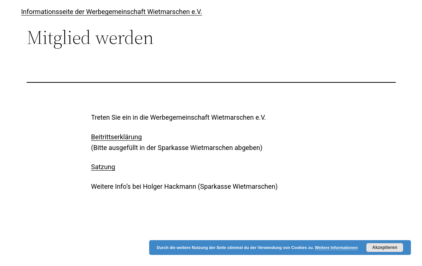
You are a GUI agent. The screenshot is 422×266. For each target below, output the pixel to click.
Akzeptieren (384, 247)
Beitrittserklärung (116, 137)
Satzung (103, 167)
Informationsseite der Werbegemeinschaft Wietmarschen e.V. (111, 12)
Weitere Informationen (336, 247)
